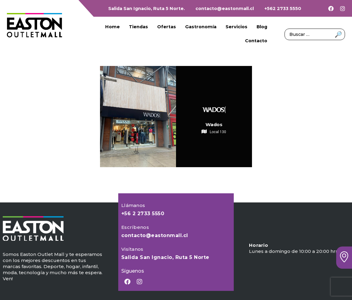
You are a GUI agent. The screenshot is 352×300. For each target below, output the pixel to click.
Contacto (256, 40)
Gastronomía (200, 26)
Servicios (236, 26)
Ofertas (166, 26)
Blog (262, 26)
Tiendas (138, 26)
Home (112, 26)
